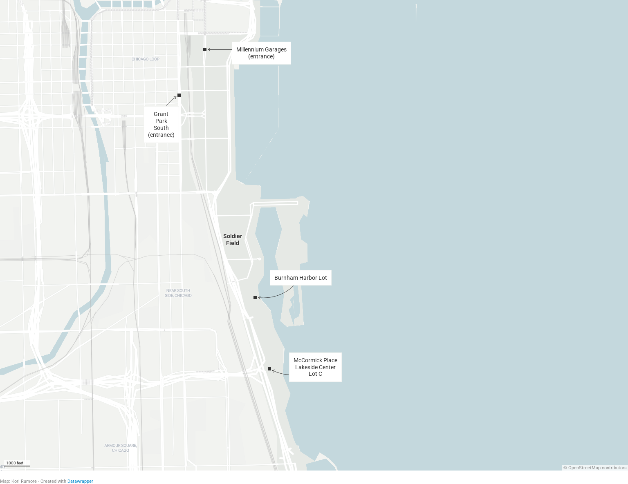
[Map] (314, 235)
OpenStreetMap (584, 468)
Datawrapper (80, 481)
